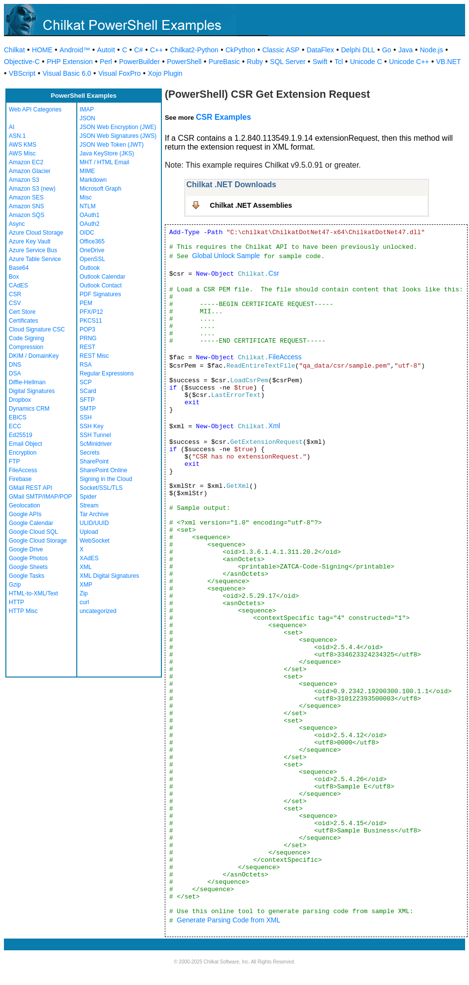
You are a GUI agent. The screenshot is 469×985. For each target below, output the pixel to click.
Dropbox (20, 399)
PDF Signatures (100, 294)
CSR (15, 294)
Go (386, 50)
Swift (320, 62)
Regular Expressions (107, 373)
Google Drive (26, 549)
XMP (86, 584)
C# (138, 50)
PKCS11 (91, 320)
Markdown (93, 179)
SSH (86, 417)
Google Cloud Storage (38, 540)
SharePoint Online (103, 470)
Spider (88, 496)
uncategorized (98, 611)
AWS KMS (22, 144)
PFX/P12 (91, 311)
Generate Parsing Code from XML (229, 920)
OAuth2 (90, 223)
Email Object (25, 443)
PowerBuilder (139, 62)
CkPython (240, 50)
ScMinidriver (96, 443)
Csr (273, 273)
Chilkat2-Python (194, 50)
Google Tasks (27, 575)
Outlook (90, 267)
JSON (87, 118)
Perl (106, 62)
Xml (274, 426)
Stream (89, 505)
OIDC (87, 232)
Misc (86, 197)
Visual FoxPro (119, 73)
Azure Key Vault (29, 241)
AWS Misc (22, 153)
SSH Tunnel (95, 435)
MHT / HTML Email (104, 162)
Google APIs (25, 514)
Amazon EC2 (26, 162)
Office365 (92, 241)
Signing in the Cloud (106, 479)
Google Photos (28, 558)
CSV (15, 303)
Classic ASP (280, 50)
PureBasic (224, 62)
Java (405, 50)
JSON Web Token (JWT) (112, 144)
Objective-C (22, 62)
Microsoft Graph (100, 188)
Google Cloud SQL (33, 531)
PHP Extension (70, 62)
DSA (15, 373)
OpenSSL (92, 259)
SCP (86, 382)
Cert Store (22, 311)
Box (14, 276)
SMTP (88, 408)
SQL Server (288, 62)
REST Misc (94, 355)
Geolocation (24, 505)
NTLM (88, 206)
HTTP (16, 602)
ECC (15, 426)
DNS (15, 364)
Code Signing (26, 338)
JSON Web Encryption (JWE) (118, 127)
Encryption (23, 452)
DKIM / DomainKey (34, 355)
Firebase (20, 479)
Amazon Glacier (29, 171)
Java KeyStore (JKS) (107, 153)
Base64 (19, 267)
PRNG (88, 338)
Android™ (75, 50)
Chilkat (14, 50)
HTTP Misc (23, 611)
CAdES (18, 285)
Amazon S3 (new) (32, 188)
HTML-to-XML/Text (33, 593)
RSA (86, 364)
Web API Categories (35, 109)
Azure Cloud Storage (36, 232)
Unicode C (366, 62)
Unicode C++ (409, 62)
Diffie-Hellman (27, 382)
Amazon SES (26, 197)
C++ (156, 50)
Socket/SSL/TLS (101, 487)
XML (86, 567)
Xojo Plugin (165, 73)
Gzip (15, 584)
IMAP (87, 109)
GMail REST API (30, 487)
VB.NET (448, 62)
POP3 (87, 329)
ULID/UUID (94, 523)
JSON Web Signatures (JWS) (118, 135)
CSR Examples (223, 117)
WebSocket (95, 540)
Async (17, 223)
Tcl (339, 62)
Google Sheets (28, 567)
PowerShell (184, 62)
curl (84, 602)
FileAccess (23, 470)
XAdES (89, 558)
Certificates (23, 320)
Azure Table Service (35, 259)
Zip (84, 593)
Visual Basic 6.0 (67, 73)
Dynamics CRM (29, 408)
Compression (26, 347)
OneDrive (92, 250)
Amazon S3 (24, 179)
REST (87, 347)
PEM (86, 303)
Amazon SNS (26, 206)
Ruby (255, 62)
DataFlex (320, 50)
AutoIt (106, 50)
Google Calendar (31, 523)
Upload (89, 531)
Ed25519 (20, 435)
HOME (42, 50)
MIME (87, 171)
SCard (88, 391)
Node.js (431, 50)
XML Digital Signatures (109, 575)
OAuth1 (90, 215)
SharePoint (94, 461)
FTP (14, 461)
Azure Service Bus (33, 250)
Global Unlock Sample (226, 256)
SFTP (87, 399)
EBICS (17, 417)
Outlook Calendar (102, 276)
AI (11, 127)
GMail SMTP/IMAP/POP (40, 496)
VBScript (22, 73)
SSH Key (92, 426)
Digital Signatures (32, 391)
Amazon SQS (27, 215)
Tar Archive (94, 514)
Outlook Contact (101, 285)
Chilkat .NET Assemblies (251, 205)
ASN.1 (17, 135)
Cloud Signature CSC (37, 329)
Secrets (90, 452)
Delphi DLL (358, 50)
